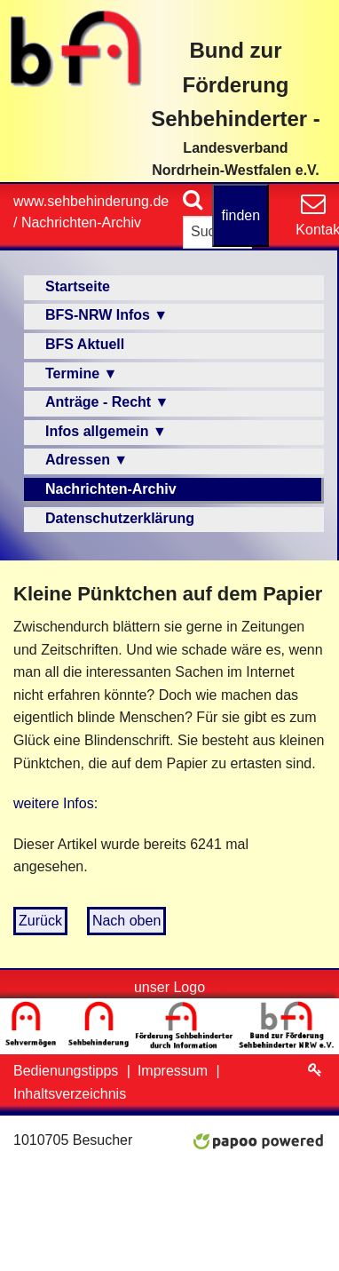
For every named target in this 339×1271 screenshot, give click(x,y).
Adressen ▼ (86, 459)
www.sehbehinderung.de (91, 201)
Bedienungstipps (67, 1070)
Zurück (40, 920)
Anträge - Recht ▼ (107, 401)
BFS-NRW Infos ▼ (106, 314)
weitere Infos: (55, 803)
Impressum (175, 1070)
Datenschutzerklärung (119, 518)
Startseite (77, 286)
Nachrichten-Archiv (81, 222)
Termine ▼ (81, 373)
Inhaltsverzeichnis (69, 1093)
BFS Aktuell (84, 344)
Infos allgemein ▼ (106, 431)
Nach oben (126, 920)
